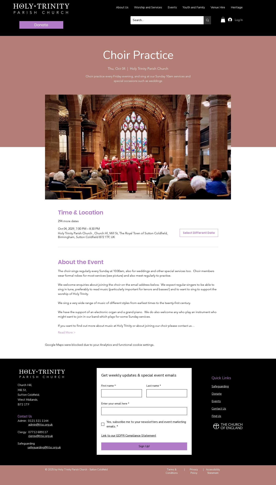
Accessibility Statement (213, 471)
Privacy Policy (194, 471)
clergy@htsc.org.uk (40, 436)
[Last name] (166, 393)
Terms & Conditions (172, 471)
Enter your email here (115, 404)
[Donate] (41, 25)
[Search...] (164, 20)
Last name (153, 386)
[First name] (120, 393)
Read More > (67, 332)
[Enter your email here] (143, 411)
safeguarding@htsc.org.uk (44, 447)
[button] (223, 19)
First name (108, 386)
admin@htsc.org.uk (40, 424)
